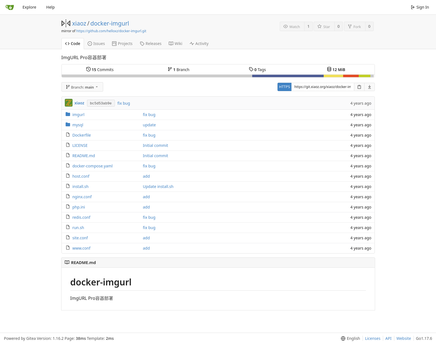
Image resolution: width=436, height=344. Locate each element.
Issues (96, 43)
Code (72, 43)
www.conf (81, 248)
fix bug (123, 103)
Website (404, 338)
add (146, 176)
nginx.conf (81, 196)
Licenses (373, 338)
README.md (83, 155)
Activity (199, 43)
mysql (77, 124)
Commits (99, 69)
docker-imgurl (109, 23)
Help (50, 7)
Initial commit (155, 145)
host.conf (80, 176)
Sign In (420, 7)
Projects (122, 43)
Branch (178, 69)
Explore (29, 7)
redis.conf (81, 217)
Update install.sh (158, 186)
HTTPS (284, 86)
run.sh (78, 227)
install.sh (80, 186)
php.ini (78, 207)
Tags (257, 69)
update (149, 124)
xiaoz (79, 23)
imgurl (78, 114)
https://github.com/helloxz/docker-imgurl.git (111, 31)
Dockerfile (81, 135)
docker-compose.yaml (92, 166)
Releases (151, 43)
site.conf (80, 237)
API (388, 338)
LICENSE (80, 145)
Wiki (175, 43)
